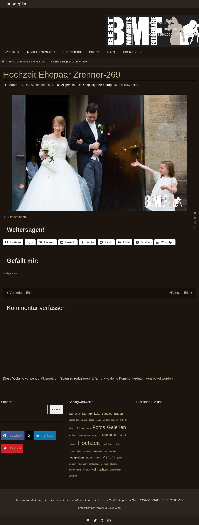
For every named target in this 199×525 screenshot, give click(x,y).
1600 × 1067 (122, 84)
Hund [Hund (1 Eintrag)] (104, 444)
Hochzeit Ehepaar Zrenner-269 (27, 61)
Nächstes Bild (181, 293)
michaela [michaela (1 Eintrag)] (87, 451)
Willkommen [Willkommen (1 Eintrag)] (115, 470)
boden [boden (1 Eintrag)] (91, 420)
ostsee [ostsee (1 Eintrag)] (97, 458)
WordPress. (114, 507)
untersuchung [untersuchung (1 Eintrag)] (75, 470)
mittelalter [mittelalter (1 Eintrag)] (97, 451)
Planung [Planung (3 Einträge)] (108, 457)
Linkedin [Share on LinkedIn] (44, 436)
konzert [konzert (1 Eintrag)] (72, 451)
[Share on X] (29, 435)
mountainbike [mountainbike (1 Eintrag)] (110, 451)
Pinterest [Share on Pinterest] (12, 448)
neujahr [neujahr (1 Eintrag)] (89, 458)
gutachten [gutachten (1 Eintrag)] (123, 435)
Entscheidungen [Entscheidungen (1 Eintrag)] (110, 420)
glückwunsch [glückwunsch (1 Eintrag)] (84, 435)
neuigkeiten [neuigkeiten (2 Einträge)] (76, 457)
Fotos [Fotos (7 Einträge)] (99, 427)
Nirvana (100, 507)
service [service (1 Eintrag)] (104, 464)
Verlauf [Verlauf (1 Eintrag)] (86, 470)
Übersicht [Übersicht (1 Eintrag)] (73, 476)
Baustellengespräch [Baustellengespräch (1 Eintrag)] (78, 420)
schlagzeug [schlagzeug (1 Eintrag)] (94, 464)
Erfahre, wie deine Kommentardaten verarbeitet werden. (133, 378)
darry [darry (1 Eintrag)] (98, 420)
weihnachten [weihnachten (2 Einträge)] (99, 469)
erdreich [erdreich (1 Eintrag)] (123, 420)
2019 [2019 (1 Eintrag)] (84, 414)
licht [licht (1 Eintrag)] (79, 451)
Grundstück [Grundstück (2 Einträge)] (109, 434)
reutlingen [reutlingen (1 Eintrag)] (82, 464)
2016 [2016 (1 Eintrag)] (71, 414)
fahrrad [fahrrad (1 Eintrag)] (72, 428)
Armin (13, 84)
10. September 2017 (40, 84)
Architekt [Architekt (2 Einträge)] (94, 413)
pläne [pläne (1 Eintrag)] (119, 458)
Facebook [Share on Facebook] (12, 436)
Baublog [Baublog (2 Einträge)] (106, 413)
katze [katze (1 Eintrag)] (118, 444)
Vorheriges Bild (18, 293)
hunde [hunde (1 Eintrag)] (111, 444)
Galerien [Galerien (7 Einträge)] (116, 427)
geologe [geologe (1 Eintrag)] (72, 435)
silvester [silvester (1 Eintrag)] (113, 464)
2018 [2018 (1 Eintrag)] (77, 414)
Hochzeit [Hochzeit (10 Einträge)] (89, 443)
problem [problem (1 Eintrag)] (72, 464)
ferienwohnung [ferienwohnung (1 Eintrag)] (84, 428)
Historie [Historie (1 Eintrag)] (72, 444)
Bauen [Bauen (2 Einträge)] (118, 413)
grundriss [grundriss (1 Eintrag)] (96, 435)
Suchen (6, 402)
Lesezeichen (17, 217)
